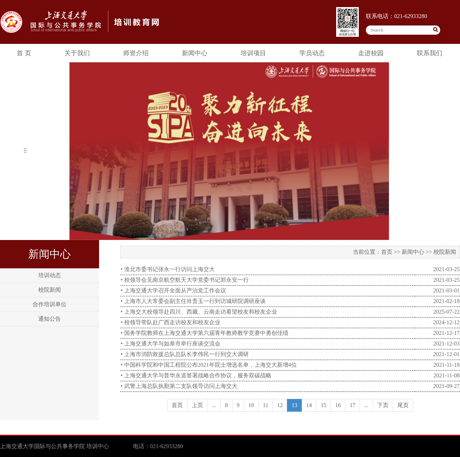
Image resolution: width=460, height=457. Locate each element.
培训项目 (253, 53)
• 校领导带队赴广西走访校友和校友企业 (170, 322)
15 (323, 405)
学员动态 (312, 53)
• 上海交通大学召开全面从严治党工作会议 (173, 290)
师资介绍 (136, 53)
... (214, 405)
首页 (386, 252)
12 (280, 405)
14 (309, 405)
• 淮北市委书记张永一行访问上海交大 (168, 269)
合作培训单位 (50, 304)
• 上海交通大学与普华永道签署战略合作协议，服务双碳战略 (196, 375)
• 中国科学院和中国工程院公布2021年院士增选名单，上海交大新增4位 (209, 365)
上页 (197, 405)
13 (294, 405)
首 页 (24, 53)
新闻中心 (194, 53)
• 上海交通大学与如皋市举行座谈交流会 (170, 344)
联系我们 (429, 53)
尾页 (403, 405)
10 (251, 405)
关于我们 (77, 53)
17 (352, 405)
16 (338, 405)
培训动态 (49, 275)
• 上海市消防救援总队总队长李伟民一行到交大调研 (185, 354)
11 (265, 405)
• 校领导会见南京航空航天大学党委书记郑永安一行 (185, 280)
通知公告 (49, 319)
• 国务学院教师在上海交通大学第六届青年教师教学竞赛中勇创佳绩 (204, 333)
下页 (383, 405)
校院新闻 (49, 290)
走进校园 (371, 53)
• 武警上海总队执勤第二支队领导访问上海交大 (179, 386)
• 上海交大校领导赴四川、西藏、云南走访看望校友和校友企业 (199, 312)
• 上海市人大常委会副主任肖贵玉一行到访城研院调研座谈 (193, 301)
